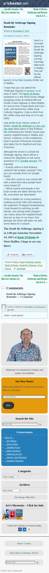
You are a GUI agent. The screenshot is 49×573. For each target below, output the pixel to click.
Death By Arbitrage (28, 265)
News (16, 262)
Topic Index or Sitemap (20, 553)
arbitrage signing (33, 262)
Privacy (35, 553)
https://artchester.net (15, 571)
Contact (27, 543)
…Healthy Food (12, 447)
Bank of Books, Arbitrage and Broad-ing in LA (37, 12)
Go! (8, 405)
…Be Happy (10, 441)
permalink (21, 268)
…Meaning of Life (13, 454)
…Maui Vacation (13, 451)
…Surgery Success (14, 461)
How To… (9, 437)
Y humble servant (27, 161)
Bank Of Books (31, 93)
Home (19, 543)
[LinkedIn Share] (27, 254)
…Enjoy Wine (11, 444)
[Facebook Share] (13, 254)
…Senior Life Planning (15, 457)
